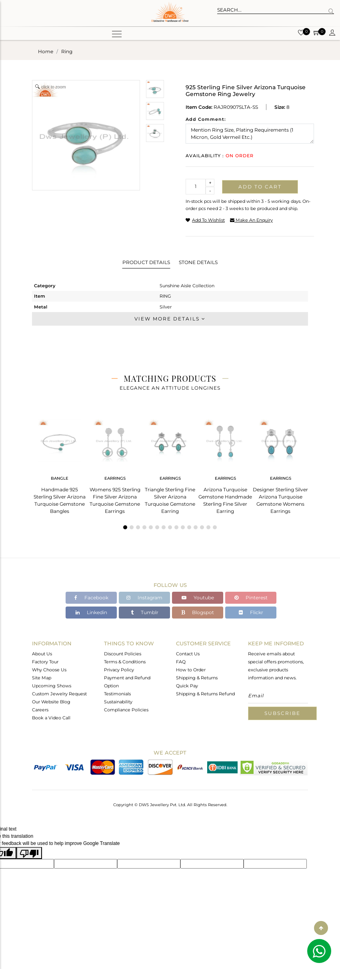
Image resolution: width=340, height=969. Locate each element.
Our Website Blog (51, 702)
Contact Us (188, 654)
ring (66, 51)
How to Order (191, 670)
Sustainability (118, 702)
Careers (40, 710)
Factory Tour (45, 662)
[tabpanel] (59, 464)
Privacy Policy (119, 670)
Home (45, 51)
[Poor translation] (29, 853)
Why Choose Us (49, 670)
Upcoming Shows (51, 686)
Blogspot (197, 612)
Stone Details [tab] (198, 262)
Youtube (198, 598)
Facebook (91, 598)
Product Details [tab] (146, 262)
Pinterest (251, 598)
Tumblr (144, 612)
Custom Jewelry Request (59, 694)
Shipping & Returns (197, 678)
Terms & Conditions (125, 662)
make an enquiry (251, 220)
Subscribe (282, 713)
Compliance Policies (126, 710)
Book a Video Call (51, 718)
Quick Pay (187, 686)
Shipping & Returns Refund (205, 694)
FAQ (181, 662)
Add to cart (260, 187)
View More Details (170, 319)
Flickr (251, 612)
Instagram (144, 598)
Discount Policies (122, 654)
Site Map (41, 678)
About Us (42, 654)
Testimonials (117, 694)
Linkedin (91, 612)
